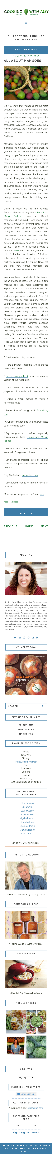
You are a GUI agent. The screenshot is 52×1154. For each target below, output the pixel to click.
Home (29, 526)
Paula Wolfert (27, 833)
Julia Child (27, 807)
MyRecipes (26, 734)
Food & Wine (26, 729)
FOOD (6, 502)
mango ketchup (30, 475)
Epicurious (26, 725)
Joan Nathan (27, 822)
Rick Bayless (27, 803)
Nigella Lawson (27, 818)
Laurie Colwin (27, 810)
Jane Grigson (27, 814)
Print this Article (26, 50)
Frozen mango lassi (17, 376)
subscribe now (35, 1108)
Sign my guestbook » (26, 1132)
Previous (10, 526)
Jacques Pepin (27, 826)
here (16, 250)
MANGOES (14, 502)
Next (44, 526)
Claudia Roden (27, 829)
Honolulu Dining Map (26, 761)
